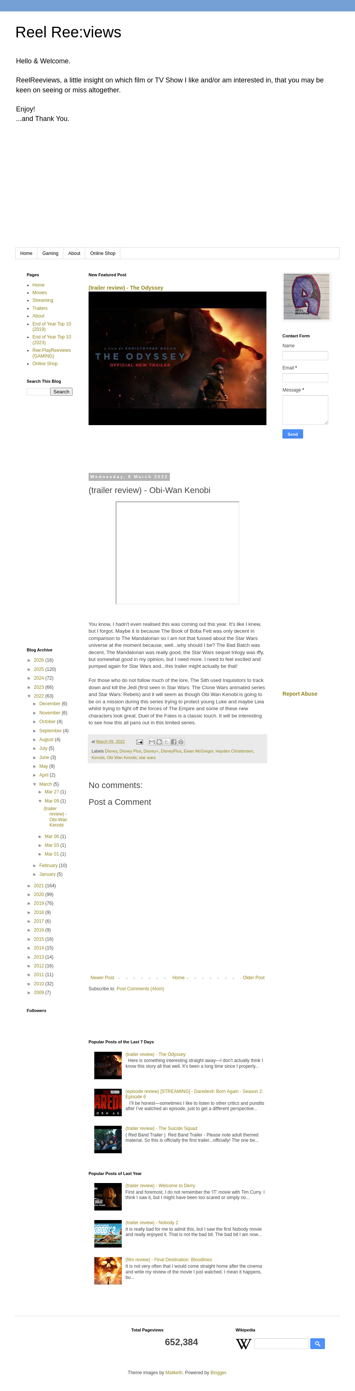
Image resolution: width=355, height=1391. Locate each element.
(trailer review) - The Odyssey (126, 288)
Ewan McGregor (198, 751)
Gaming (50, 253)
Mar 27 (52, 792)
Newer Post (102, 977)
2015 (39, 939)
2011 (39, 974)
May (44, 766)
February (49, 865)
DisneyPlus (171, 751)
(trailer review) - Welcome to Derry (160, 1185)
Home (26, 253)
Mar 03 (52, 845)
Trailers (40, 308)
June (44, 757)
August (47, 739)
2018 (39, 912)
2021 (39, 885)
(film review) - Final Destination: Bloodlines (169, 1259)
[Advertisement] (177, 190)
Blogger (218, 1372)
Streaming (42, 300)
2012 (39, 966)
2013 (39, 957)
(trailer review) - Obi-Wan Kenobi (55, 817)
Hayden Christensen (234, 751)
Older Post (254, 977)
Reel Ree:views (68, 32)
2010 (39, 983)
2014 (39, 948)
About (74, 253)
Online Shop (102, 253)
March (46, 784)
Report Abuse (299, 694)
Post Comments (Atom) (140, 988)
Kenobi (98, 757)
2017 (39, 921)
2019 (39, 903)
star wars (147, 757)
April (44, 775)
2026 (39, 660)
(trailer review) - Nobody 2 (152, 1222)
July (44, 748)
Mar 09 (52, 801)
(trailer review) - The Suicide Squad (161, 1128)
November (50, 713)
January (48, 874)
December (50, 703)
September (51, 730)
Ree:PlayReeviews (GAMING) (51, 353)
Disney (111, 751)
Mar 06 (52, 836)
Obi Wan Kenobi (122, 757)
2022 (39, 696)
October (48, 721)
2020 (39, 894)
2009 (39, 992)
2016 (39, 930)
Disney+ (151, 751)
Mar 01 (52, 854)
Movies (39, 292)
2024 (39, 678)
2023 (39, 687)
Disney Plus (130, 751)
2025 (39, 669)
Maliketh (173, 1372)
